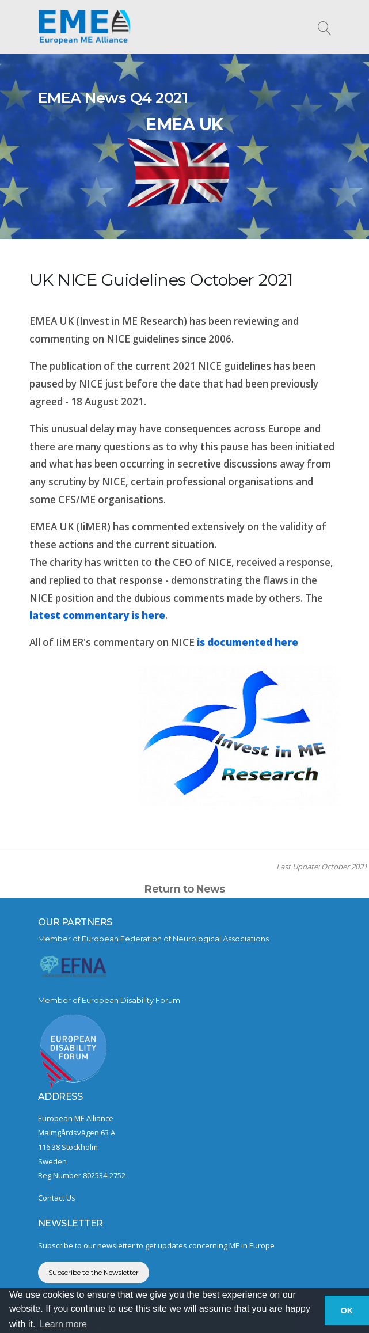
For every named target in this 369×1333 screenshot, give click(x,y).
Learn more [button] (63, 1324)
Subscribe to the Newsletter (93, 1272)
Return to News (184, 889)
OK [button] (347, 1310)
